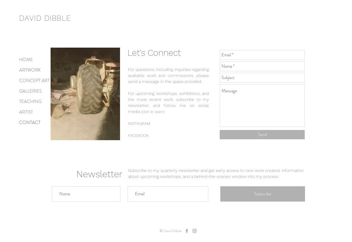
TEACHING (30, 101)
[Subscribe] (262, 194)
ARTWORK (30, 70)
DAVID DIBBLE (45, 18)
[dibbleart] (186, 231)
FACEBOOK (138, 135)
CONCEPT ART (34, 80)
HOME (26, 59)
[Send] (262, 134)
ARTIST (26, 112)
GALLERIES (30, 91)
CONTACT (29, 122)
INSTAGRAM (139, 123)
